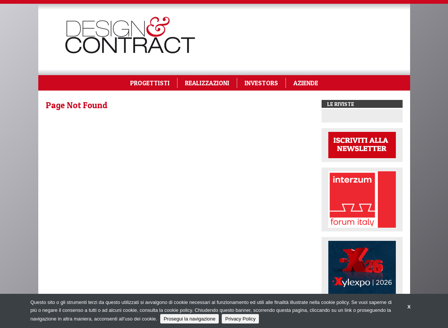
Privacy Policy (240, 319)
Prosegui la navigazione (189, 319)
